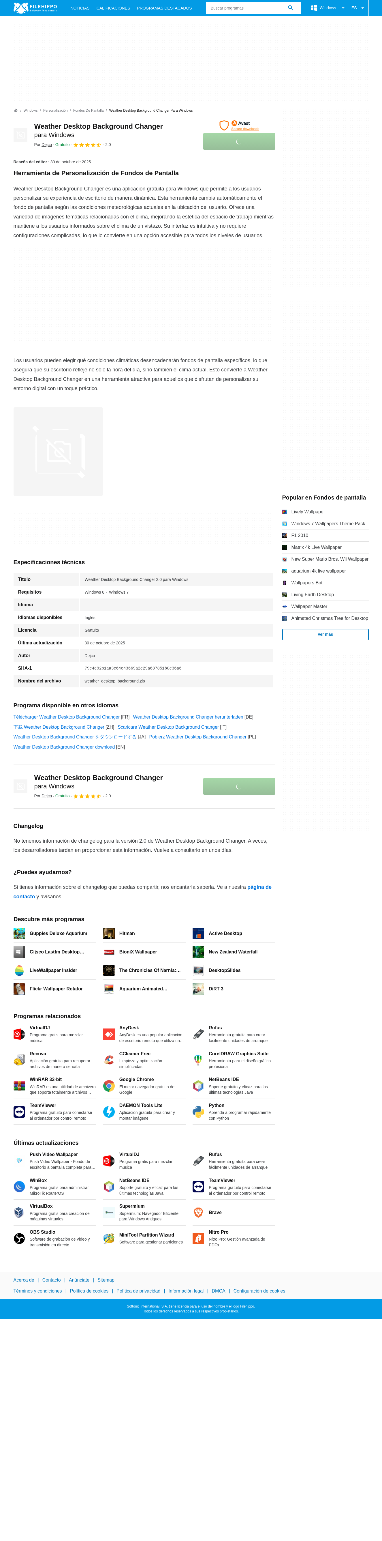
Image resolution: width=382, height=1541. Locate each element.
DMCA (218, 1290)
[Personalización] (55, 110)
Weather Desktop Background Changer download (64, 747)
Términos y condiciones (38, 1290)
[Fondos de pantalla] (88, 110)
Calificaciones (113, 8)
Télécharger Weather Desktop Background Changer (67, 717)
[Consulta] (253, 8)
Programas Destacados (164, 8)
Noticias (80, 8)
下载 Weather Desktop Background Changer (59, 727)
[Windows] (31, 110)
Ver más (325, 634)
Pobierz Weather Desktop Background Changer (197, 736)
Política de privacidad (138, 1290)
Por (43, 144)
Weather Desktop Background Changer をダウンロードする (75, 736)
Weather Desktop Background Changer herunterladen (188, 717)
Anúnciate (79, 1280)
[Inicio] (16, 110)
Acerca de (24, 1280)
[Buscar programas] (290, 8)
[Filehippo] (35, 8)
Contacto (51, 1280)
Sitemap (105, 1280)
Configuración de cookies (259, 1290)
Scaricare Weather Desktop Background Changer (168, 727)
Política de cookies (89, 1290)
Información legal (186, 1290)
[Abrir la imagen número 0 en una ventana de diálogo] (58, 451)
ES (358, 8)
